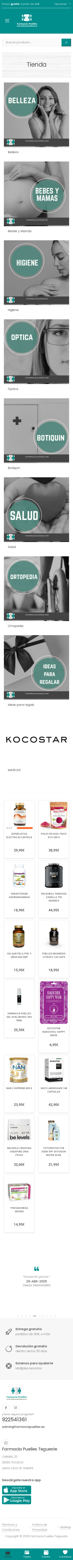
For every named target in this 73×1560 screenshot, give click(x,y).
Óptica (13, 389)
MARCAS (14, 770)
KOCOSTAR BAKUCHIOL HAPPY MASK (53, 1032)
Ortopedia (15, 626)
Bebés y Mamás (20, 231)
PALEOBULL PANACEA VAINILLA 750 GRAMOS (54, 897)
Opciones (61, 4)
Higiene (13, 310)
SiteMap (65, 1527)
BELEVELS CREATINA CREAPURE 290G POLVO (19, 1151)
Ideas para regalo (21, 705)
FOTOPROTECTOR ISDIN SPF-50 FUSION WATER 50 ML (53, 1151)
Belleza (13, 152)
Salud (12, 547)
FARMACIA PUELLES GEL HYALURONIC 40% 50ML (19, 1017)
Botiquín (14, 468)
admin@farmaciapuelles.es (23, 1427)
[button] (18, 1316)
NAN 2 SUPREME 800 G (19, 1088)
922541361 (14, 1419)
